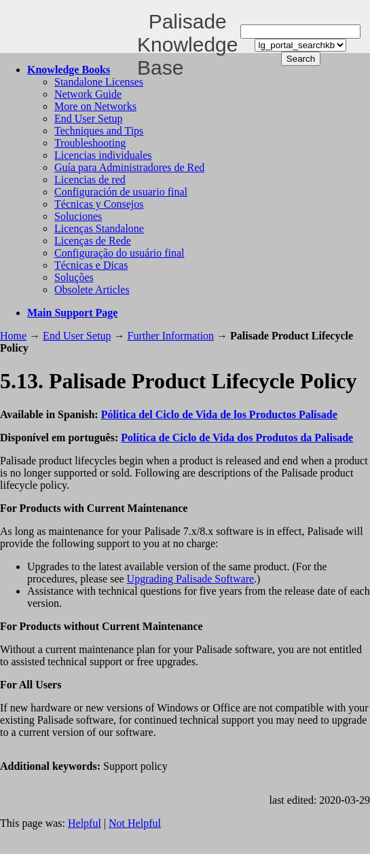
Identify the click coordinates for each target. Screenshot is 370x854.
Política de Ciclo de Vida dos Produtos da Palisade (237, 437)
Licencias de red (90, 179)
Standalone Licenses (98, 82)
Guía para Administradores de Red (129, 167)
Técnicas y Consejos (99, 204)
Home (13, 335)
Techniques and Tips (98, 130)
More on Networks (95, 106)
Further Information (171, 335)
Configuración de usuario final (120, 192)
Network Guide (88, 94)
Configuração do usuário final (119, 253)
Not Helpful (135, 823)
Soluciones (78, 216)
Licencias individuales (103, 155)
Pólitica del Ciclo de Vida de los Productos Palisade (219, 414)
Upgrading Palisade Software (191, 578)
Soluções (74, 277)
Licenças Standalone (99, 228)
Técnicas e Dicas (91, 265)
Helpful (84, 823)
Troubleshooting (90, 143)
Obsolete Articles (92, 289)
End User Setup (88, 118)
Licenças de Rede (92, 240)
